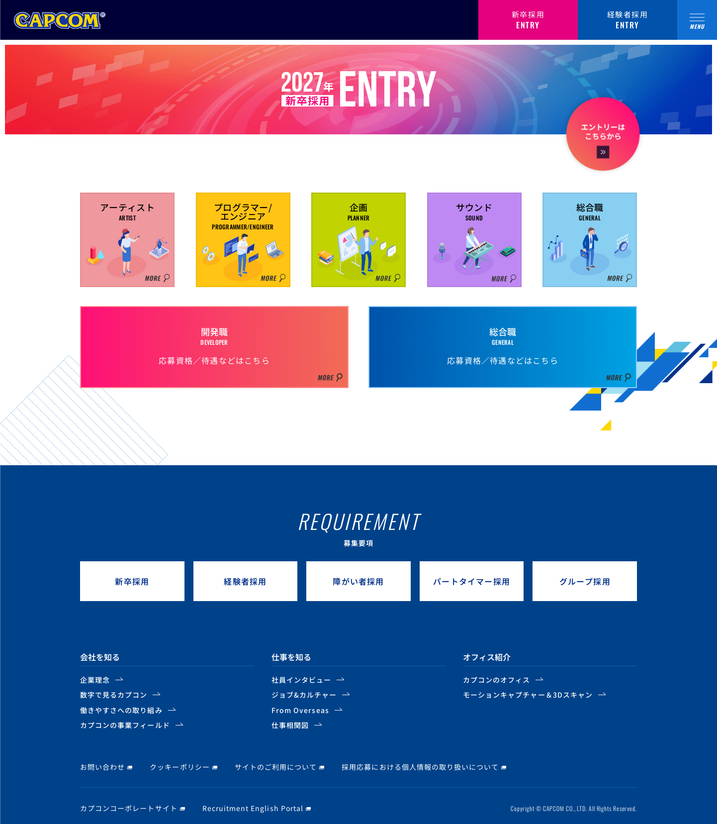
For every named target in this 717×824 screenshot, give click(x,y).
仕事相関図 (290, 725)
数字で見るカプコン (113, 695)
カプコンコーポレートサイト (129, 808)
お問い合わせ (102, 767)
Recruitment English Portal (252, 808)
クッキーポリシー (179, 767)
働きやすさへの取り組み (121, 710)
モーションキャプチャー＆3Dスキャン (528, 695)
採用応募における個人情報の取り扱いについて (420, 767)
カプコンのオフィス (496, 680)
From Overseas (300, 710)
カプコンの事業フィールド (125, 725)
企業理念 (95, 680)
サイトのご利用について (276, 767)
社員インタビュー (301, 680)
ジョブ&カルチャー (304, 695)
